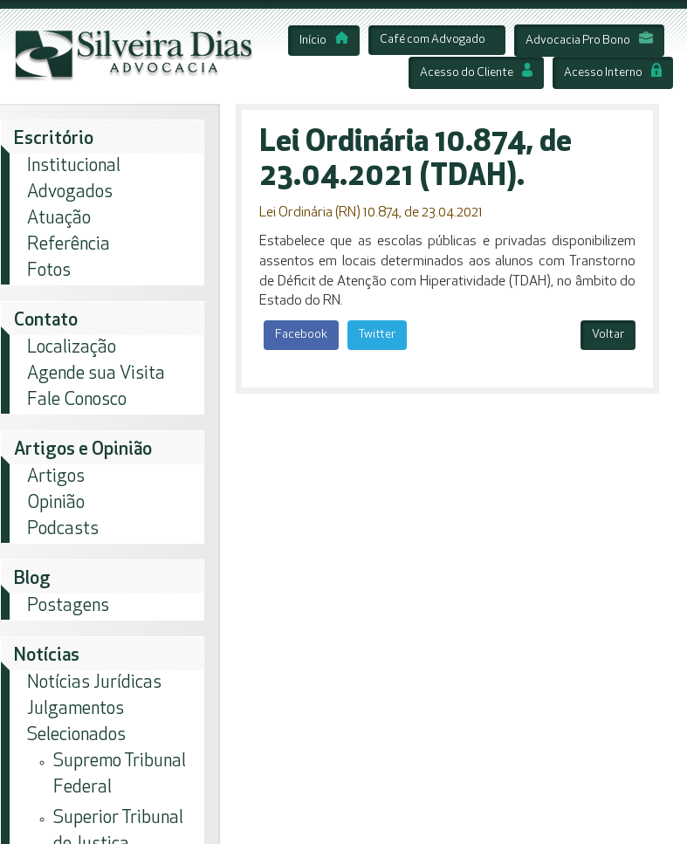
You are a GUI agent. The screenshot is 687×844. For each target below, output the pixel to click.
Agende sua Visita (96, 374)
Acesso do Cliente (476, 73)
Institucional (73, 166)
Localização (71, 348)
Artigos (56, 477)
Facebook (301, 334)
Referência (68, 245)
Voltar (608, 334)
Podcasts (63, 529)
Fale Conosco (77, 400)
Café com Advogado (432, 39)
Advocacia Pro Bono (589, 41)
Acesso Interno (613, 73)
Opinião (56, 503)
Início (323, 40)
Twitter (377, 334)
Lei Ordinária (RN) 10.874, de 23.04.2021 (371, 213)
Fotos (49, 271)
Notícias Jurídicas (94, 683)
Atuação (59, 218)
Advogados (70, 192)
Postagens (68, 606)
